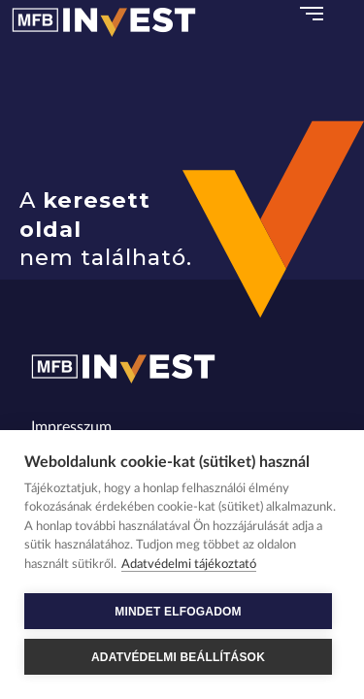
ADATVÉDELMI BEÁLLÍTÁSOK (178, 657)
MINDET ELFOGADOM (178, 611)
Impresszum (71, 427)
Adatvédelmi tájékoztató (188, 564)
